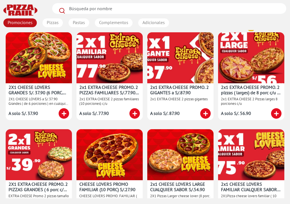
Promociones (20, 22)
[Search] (169, 8)
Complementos (113, 22)
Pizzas (53, 22)
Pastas (79, 22)
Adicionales (153, 22)
